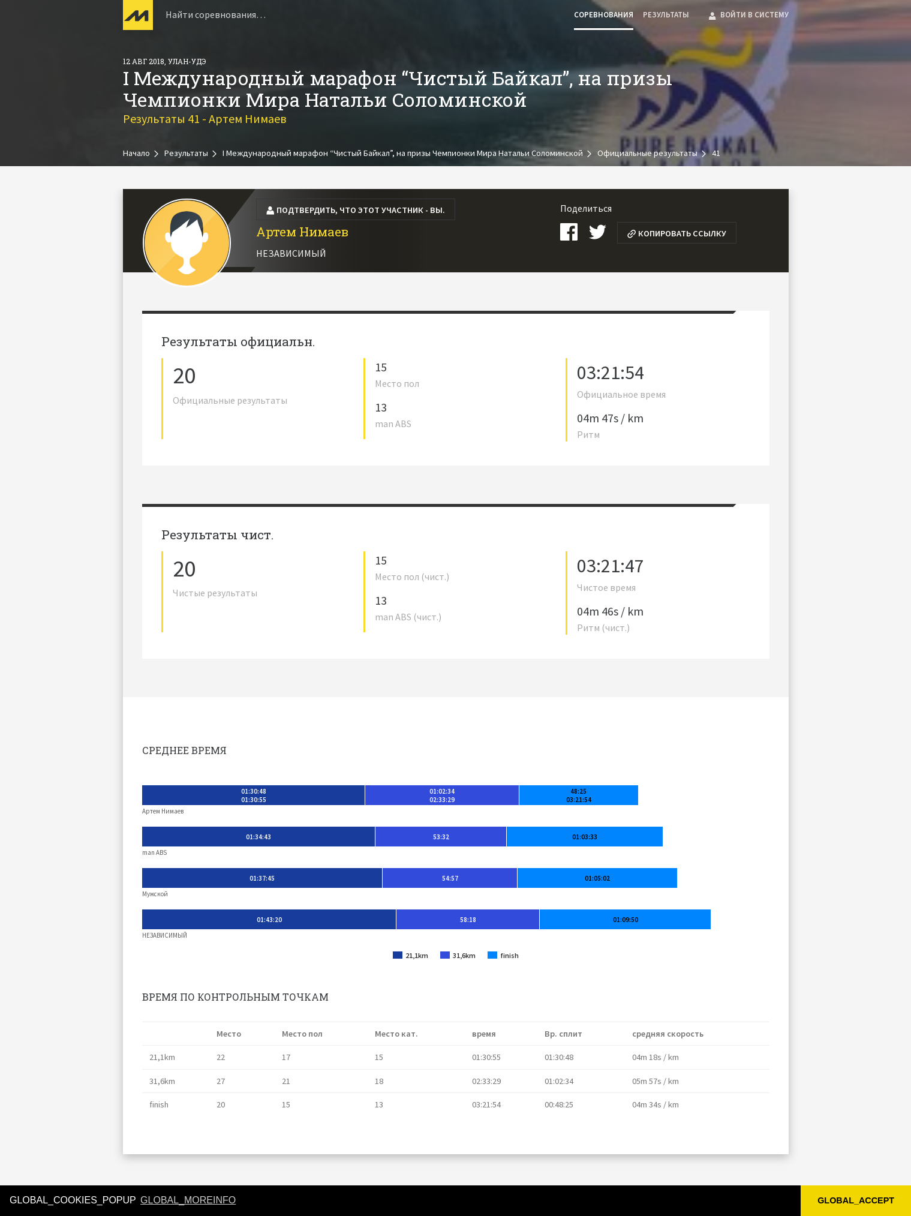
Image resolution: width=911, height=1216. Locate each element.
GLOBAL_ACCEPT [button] (855, 1200)
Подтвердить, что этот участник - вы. (355, 210)
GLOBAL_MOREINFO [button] (188, 1200)
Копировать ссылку (676, 233)
